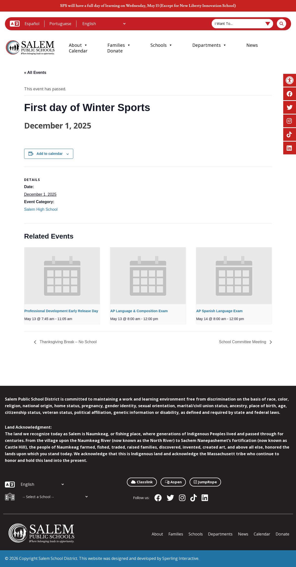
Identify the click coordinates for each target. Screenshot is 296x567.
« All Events (35, 72)
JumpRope (205, 481)
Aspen (173, 481)
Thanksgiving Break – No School (68, 342)
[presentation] (62, 275)
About (78, 45)
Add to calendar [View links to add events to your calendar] (50, 154)
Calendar (78, 51)
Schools (161, 45)
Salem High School (41, 209)
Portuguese (60, 23)
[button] (289, 80)
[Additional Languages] (103, 24)
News (252, 45)
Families (119, 45)
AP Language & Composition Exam (139, 311)
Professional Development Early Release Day (61, 311)
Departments (209, 45)
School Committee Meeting (243, 342)
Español (32, 23)
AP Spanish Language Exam (219, 311)
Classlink (142, 481)
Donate (115, 51)
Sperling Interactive (180, 558)
